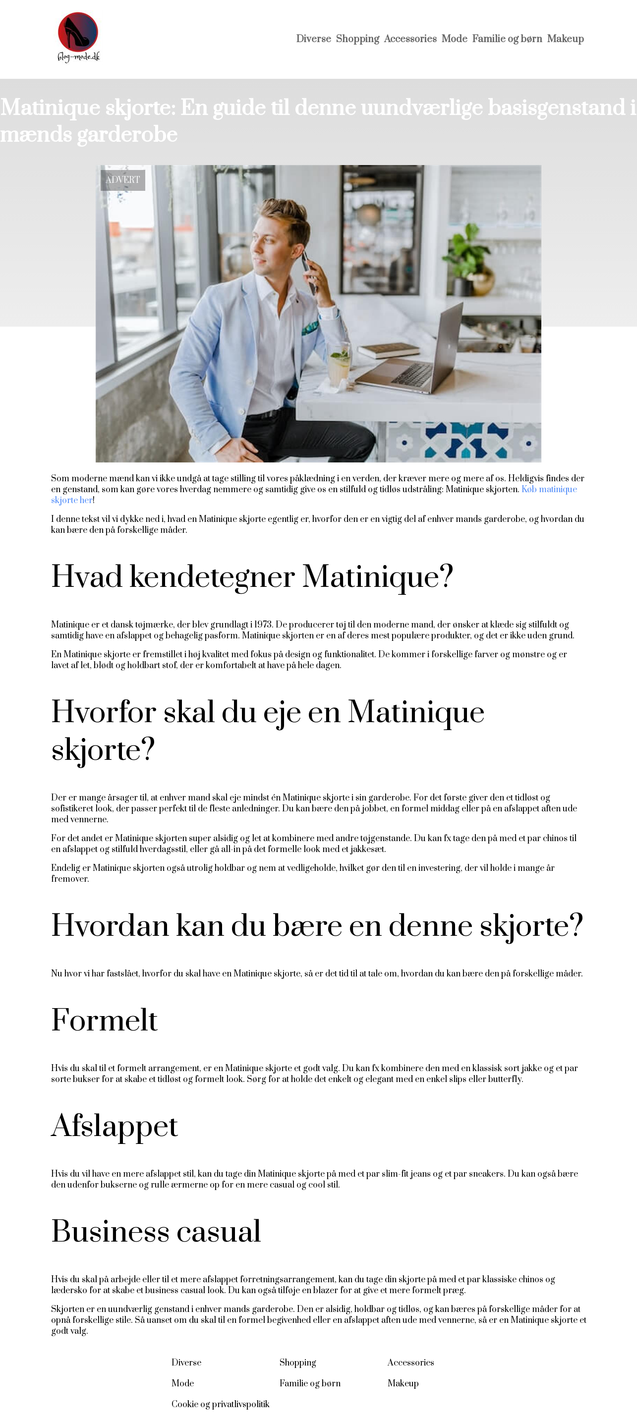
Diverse (313, 39)
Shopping (357, 39)
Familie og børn (507, 39)
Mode (454, 39)
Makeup (565, 39)
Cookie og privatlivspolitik (221, 1404)
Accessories (410, 39)
